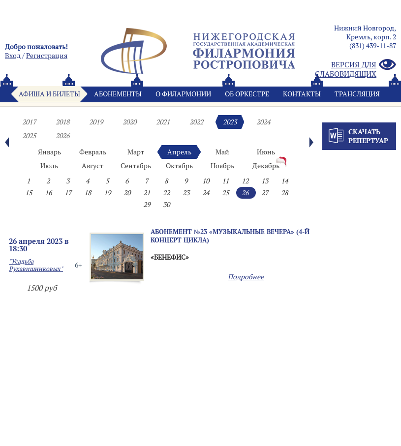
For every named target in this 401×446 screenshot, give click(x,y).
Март (135, 152)
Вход (13, 55)
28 (284, 192)
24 (205, 192)
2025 (29, 135)
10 (205, 181)
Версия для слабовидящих (355, 69)
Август (92, 165)
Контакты (302, 93)
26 (245, 192)
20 (126, 192)
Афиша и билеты (49, 93)
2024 (263, 122)
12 (245, 181)
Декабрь (265, 165)
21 (146, 192)
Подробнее (246, 276)
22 (166, 192)
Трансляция (357, 93)
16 (48, 192)
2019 (96, 122)
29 (146, 204)
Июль (49, 165)
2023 (230, 122)
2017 (29, 122)
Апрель (179, 152)
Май (222, 152)
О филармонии (183, 93)
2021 (163, 122)
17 (67, 192)
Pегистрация (46, 55)
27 (264, 192)
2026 (62, 135)
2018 (62, 122)
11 (225, 181)
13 (264, 181)
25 (225, 192)
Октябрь (179, 165)
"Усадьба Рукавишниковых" (36, 265)
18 (87, 192)
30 (166, 204)
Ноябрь (222, 165)
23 (186, 192)
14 (284, 181)
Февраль (92, 152)
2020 (129, 122)
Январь (49, 152)
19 (107, 192)
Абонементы (118, 93)
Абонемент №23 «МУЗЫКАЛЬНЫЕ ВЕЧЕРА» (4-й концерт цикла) (230, 235)
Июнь (266, 152)
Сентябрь (136, 165)
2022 (196, 122)
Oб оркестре (247, 93)
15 (28, 192)
